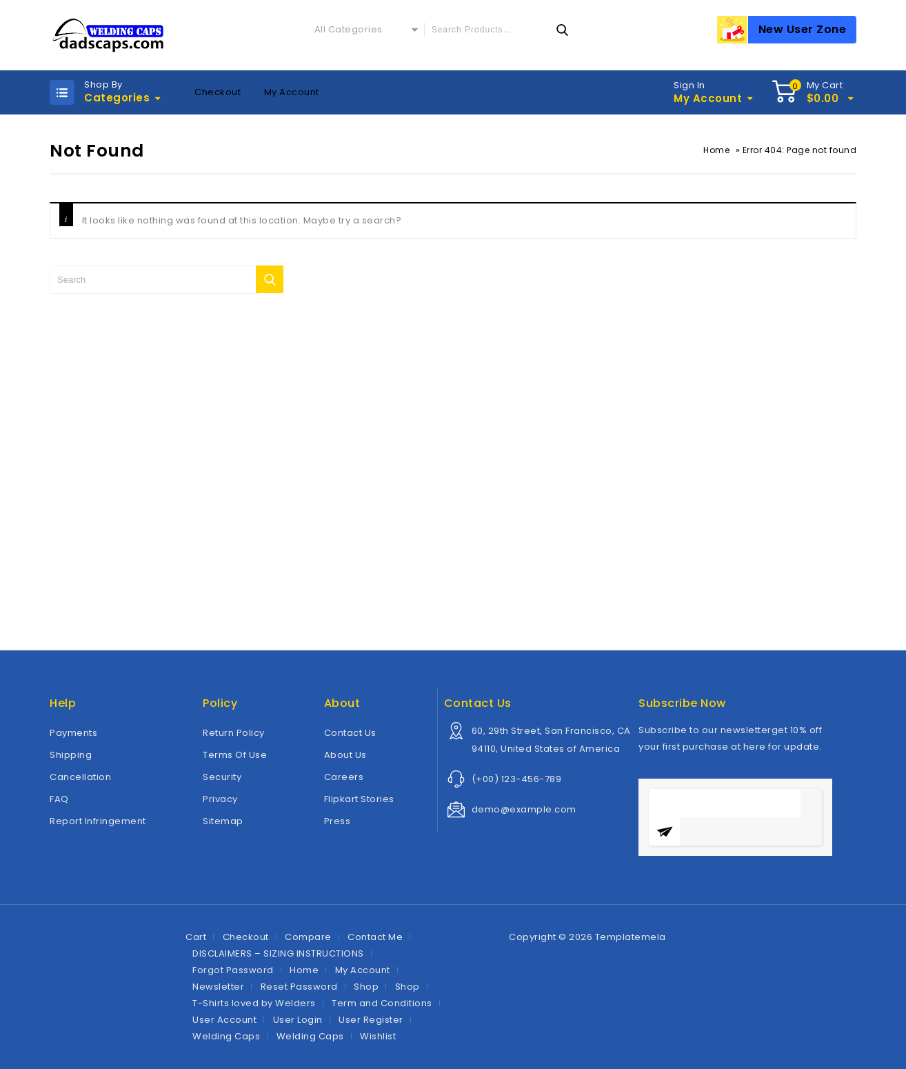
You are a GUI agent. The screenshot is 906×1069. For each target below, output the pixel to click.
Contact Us (350, 732)
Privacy (220, 799)
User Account (224, 1019)
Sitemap (223, 821)
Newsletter (218, 986)
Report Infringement (98, 821)
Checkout (217, 92)
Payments (73, 732)
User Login (298, 1019)
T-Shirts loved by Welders (254, 1003)
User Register (371, 1019)
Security (222, 776)
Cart (195, 936)
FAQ (59, 799)
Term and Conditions (382, 1003)
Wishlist (378, 1036)
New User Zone (802, 29)
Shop (366, 986)
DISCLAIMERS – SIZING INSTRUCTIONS (278, 953)
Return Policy (234, 732)
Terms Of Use (235, 754)
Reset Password (299, 986)
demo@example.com (524, 809)
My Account (291, 92)
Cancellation (80, 776)
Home (716, 150)
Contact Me (375, 936)
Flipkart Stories (359, 799)
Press (337, 821)
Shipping (71, 754)
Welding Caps (226, 1036)
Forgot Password (233, 970)
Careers (344, 776)
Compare (308, 936)
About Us (345, 754)
